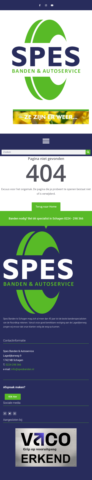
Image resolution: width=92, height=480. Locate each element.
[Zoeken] (88, 152)
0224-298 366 (13, 364)
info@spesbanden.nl (22, 369)
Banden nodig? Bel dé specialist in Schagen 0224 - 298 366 (46, 218)
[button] (46, 141)
